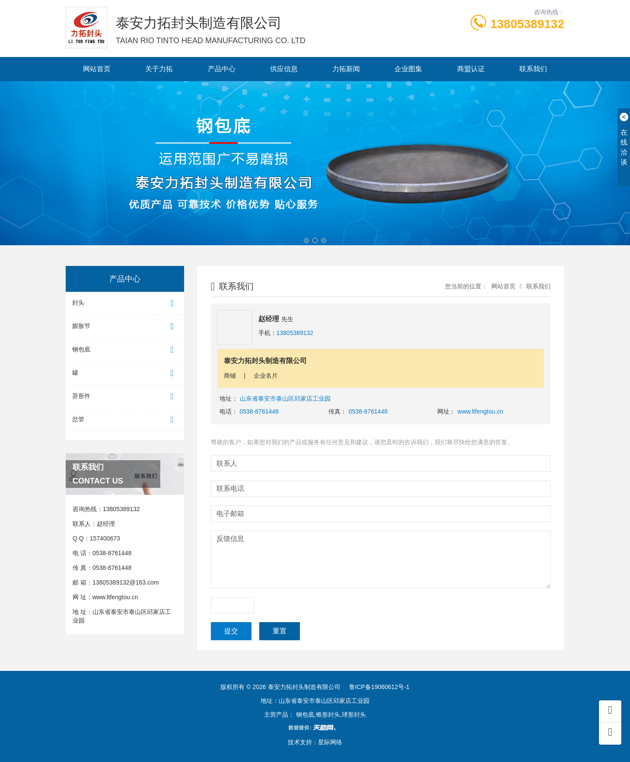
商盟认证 (471, 69)
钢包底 (125, 350)
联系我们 (533, 69)
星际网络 (330, 742)
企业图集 (408, 69)
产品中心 (221, 69)
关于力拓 (159, 69)
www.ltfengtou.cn (115, 597)
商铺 (230, 375)
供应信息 (284, 69)
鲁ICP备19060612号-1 (379, 686)
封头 (125, 303)
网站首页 (97, 69)
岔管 (125, 420)
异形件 (125, 397)
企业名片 (266, 375)
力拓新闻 (346, 69)
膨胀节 (125, 327)
